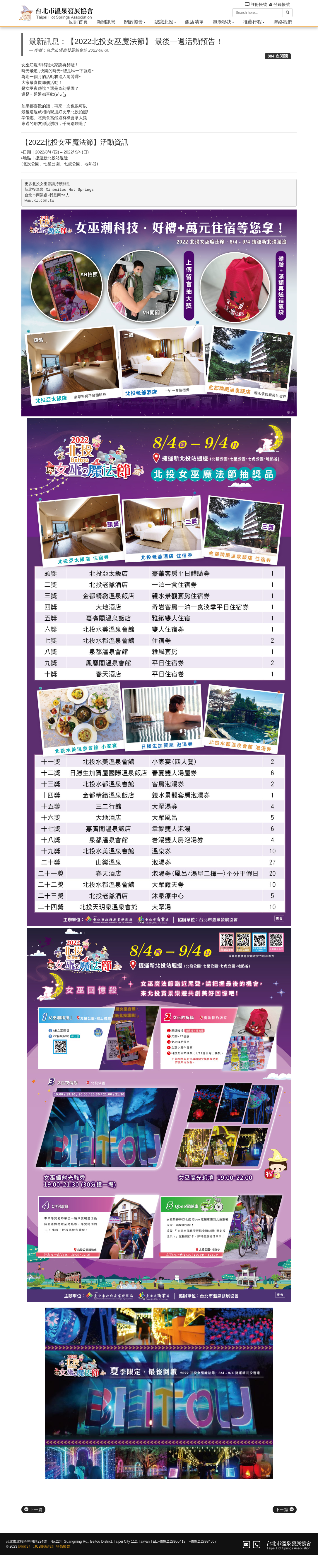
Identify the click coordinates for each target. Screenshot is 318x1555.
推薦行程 (254, 21)
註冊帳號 (256, 4)
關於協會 (135, 21)
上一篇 (33, 1509)
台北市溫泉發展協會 (64, 50)
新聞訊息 (106, 21)
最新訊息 (44, 41)
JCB (37, 1546)
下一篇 (285, 1509)
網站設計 (48, 1546)
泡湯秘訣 (223, 21)
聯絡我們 (282, 21)
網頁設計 (25, 1546)
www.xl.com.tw (39, 200)
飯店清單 (194, 21)
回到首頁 (78, 21)
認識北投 (165, 21)
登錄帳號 (279, 4)
